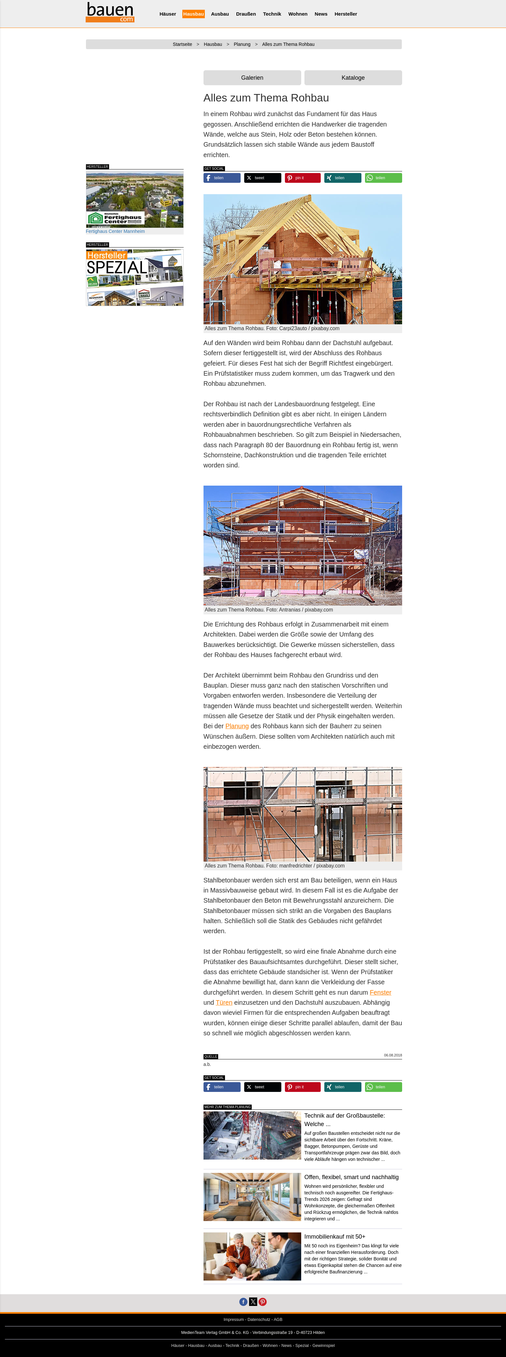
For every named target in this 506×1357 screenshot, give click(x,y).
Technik (272, 14)
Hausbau (193, 14)
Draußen (246, 14)
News (321, 14)
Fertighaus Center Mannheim (135, 202)
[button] (222, 178)
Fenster (380, 992)
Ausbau (220, 14)
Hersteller (346, 14)
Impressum (234, 1319)
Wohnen (298, 14)
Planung (237, 726)
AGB (278, 1319)
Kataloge (353, 77)
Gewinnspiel (324, 1345)
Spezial (302, 1345)
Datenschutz (258, 1319)
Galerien (252, 77)
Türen (224, 1002)
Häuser (168, 14)
